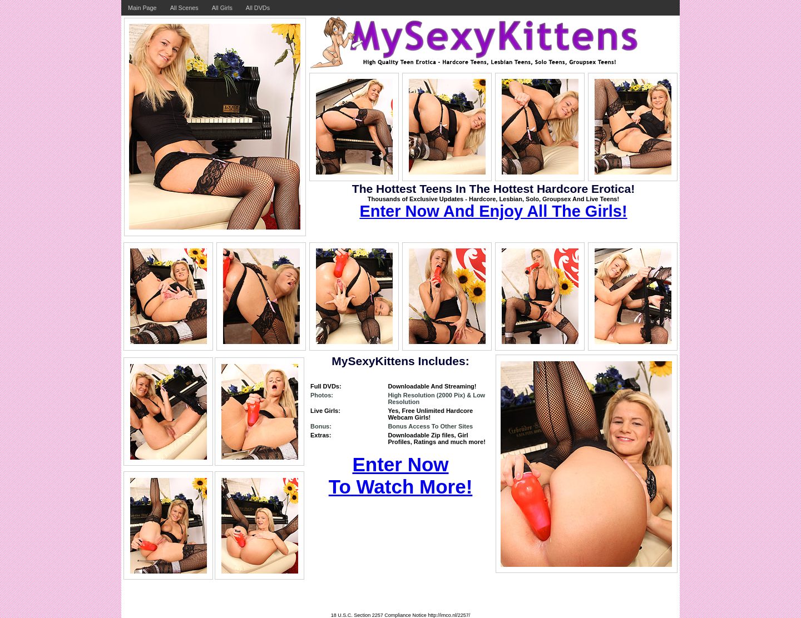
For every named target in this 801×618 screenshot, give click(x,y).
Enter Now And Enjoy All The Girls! (493, 211)
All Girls (222, 7)
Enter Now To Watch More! (401, 475)
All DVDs (258, 7)
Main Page (142, 7)
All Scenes (184, 7)
